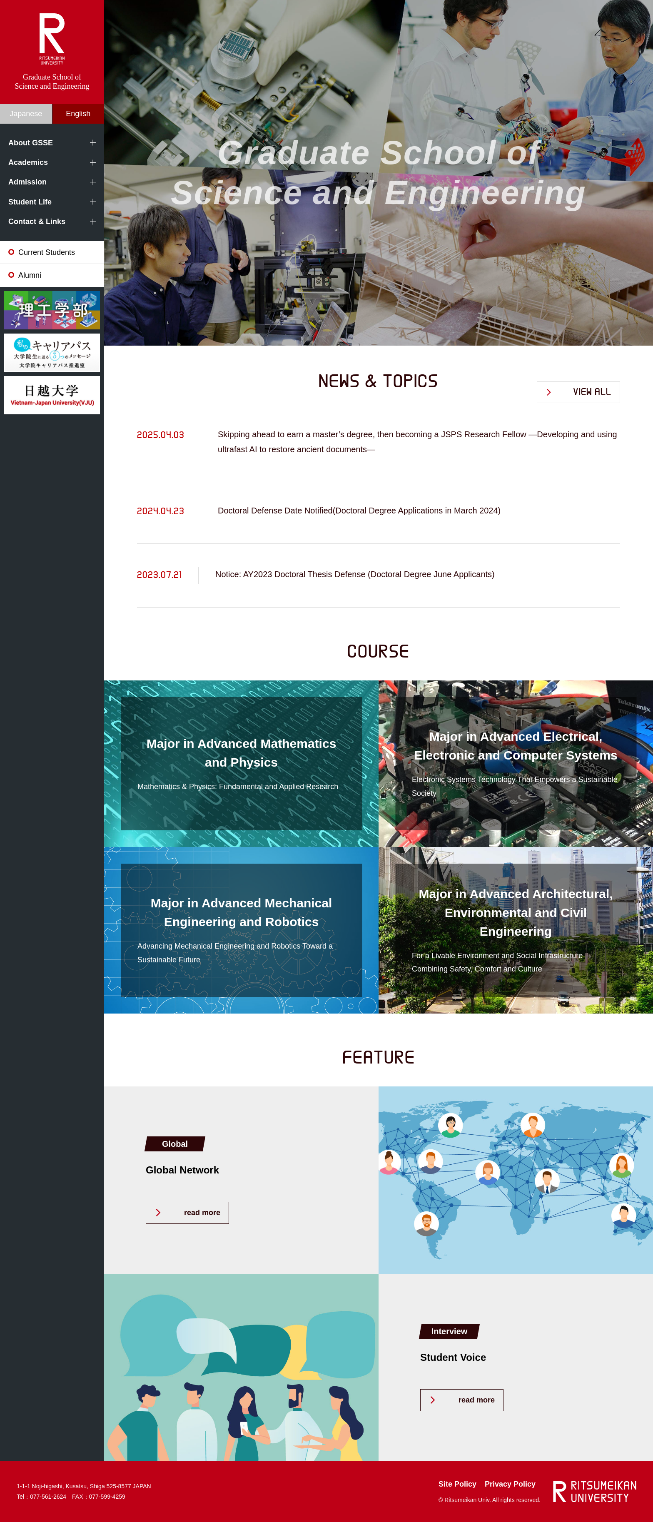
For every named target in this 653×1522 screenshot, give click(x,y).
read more (202, 1212)
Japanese (26, 114)
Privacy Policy (510, 1484)
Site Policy (457, 1484)
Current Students (46, 252)
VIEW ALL (592, 392)
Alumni (29, 275)
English (78, 114)
